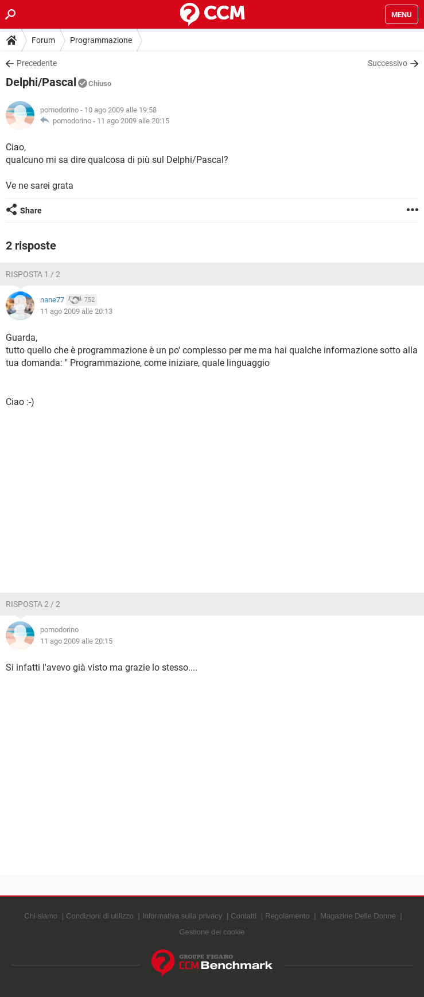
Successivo (387, 63)
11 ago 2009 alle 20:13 (76, 311)
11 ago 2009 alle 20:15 (133, 120)
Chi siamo (40, 916)
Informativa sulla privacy (182, 916)
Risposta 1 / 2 (33, 274)
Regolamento (287, 916)
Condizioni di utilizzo (100, 916)
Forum (43, 40)
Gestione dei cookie (211, 932)
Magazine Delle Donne (358, 916)
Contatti (243, 916)
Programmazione (101, 40)
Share (31, 210)
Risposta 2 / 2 (33, 604)
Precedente (37, 63)
